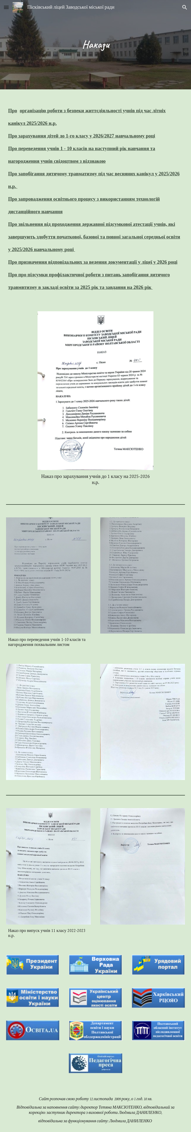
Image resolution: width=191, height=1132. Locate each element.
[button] (6, 7)
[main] (95, 44)
